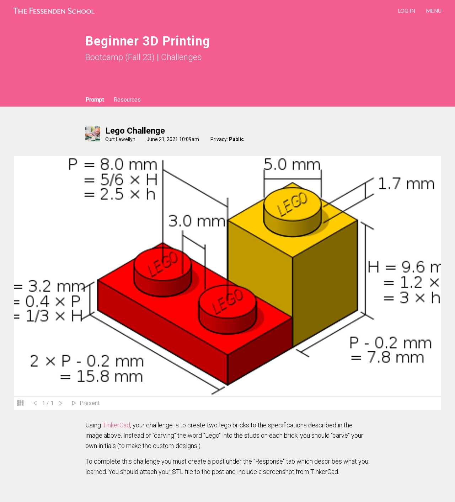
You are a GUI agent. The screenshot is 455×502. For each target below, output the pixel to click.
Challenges (181, 57)
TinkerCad (116, 425)
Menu (433, 10)
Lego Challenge (135, 131)
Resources (127, 99)
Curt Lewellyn (120, 139)
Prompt (94, 99)
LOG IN (406, 10)
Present (90, 403)
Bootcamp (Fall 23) (120, 57)
